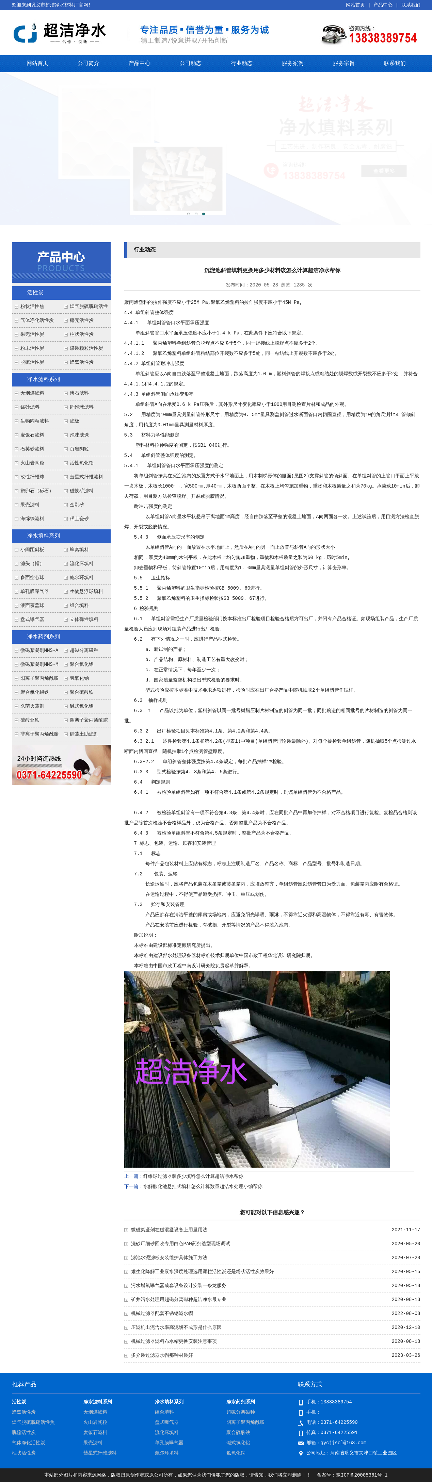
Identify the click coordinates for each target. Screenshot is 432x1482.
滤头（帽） (32, 563)
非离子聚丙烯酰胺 (39, 734)
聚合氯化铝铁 (34, 692)
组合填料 (79, 605)
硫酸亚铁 (29, 720)
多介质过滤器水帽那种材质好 (162, 1355)
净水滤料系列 (43, 380)
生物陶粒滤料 (34, 421)
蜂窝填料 (79, 550)
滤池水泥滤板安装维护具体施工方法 (169, 1258)
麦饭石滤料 (32, 435)
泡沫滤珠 (79, 435)
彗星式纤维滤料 (86, 477)
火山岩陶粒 (32, 463)
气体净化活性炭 (37, 320)
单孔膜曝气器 (34, 591)
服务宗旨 (344, 64)
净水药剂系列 (43, 637)
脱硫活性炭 (32, 362)
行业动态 (242, 64)
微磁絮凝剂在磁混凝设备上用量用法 (169, 1230)
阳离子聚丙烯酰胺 (39, 678)
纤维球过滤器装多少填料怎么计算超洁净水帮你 (193, 1176)
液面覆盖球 (32, 605)
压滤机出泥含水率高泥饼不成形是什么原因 (176, 1327)
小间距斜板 (32, 550)
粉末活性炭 (32, 348)
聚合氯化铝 (82, 664)
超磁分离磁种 (84, 650)
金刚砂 (77, 505)
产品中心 (383, 5)
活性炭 (35, 293)
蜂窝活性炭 (82, 362)
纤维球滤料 (82, 407)
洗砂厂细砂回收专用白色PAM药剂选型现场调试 (180, 1244)
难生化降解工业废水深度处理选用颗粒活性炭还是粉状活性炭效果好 (202, 1271)
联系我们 (410, 5)
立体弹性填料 (84, 619)
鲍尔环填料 (82, 577)
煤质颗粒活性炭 (86, 348)
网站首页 (355, 5)
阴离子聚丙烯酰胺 (89, 720)
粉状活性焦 (32, 306)
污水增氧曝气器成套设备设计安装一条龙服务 (178, 1285)
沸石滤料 (79, 393)
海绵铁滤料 (32, 519)
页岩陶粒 (79, 449)
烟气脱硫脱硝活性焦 (33, 1422)
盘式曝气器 (32, 619)
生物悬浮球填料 (86, 591)
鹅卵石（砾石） (37, 491)
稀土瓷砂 (79, 519)
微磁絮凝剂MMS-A (39, 650)
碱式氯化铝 (82, 706)
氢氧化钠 (79, 678)
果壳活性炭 (32, 334)
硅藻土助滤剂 (84, 734)
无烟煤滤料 (32, 393)
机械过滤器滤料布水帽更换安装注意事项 (174, 1341)
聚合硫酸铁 (82, 692)
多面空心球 (32, 577)
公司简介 (88, 64)
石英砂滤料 (32, 449)
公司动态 (191, 64)
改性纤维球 (32, 477)
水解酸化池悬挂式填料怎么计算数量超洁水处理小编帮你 (202, 1186)
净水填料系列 (43, 536)
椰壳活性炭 (82, 320)
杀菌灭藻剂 (32, 706)
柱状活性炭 (82, 334)
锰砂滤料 (29, 407)
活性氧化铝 (82, 463)
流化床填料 (82, 563)
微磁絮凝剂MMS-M (39, 664)
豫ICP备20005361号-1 (361, 1475)
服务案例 (293, 64)
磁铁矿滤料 (82, 491)
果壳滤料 (29, 505)
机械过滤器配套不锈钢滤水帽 (162, 1313)
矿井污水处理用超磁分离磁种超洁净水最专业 (178, 1299)
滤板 (74, 421)
